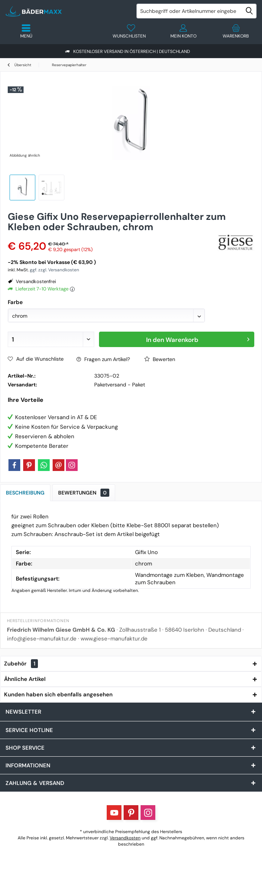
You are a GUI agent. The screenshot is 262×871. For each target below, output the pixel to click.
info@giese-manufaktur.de (42, 638)
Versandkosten (125, 838)
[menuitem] (236, 31)
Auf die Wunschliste (36, 359)
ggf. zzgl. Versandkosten (54, 270)
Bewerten (159, 359)
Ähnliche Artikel (25, 679)
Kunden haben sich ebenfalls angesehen (58, 694)
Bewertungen (83, 493)
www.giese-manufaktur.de (114, 638)
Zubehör (21, 663)
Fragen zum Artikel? (103, 359)
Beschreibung (25, 492)
